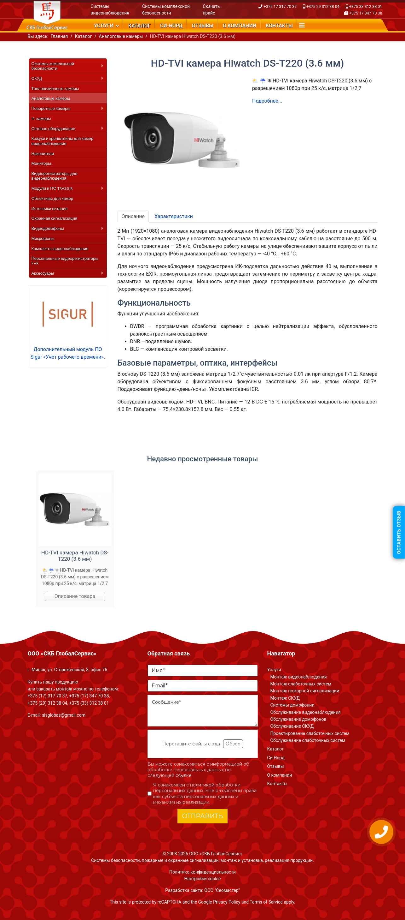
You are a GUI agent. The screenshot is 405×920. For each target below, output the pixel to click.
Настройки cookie (202, 878)
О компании (239, 26)
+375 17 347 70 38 (365, 13)
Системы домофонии (292, 705)
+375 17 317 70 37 (280, 6)
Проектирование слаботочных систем (310, 733)
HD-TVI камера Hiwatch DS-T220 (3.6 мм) (74, 555)
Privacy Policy (226, 902)
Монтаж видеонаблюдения (298, 676)
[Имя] (203, 671)
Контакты (279, 26)
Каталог (139, 26)
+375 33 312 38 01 (365, 6)
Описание (133, 216)
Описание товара (75, 596)
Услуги (103, 26)
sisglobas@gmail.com (63, 715)
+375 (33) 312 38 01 (89, 703)
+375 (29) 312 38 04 (47, 703)
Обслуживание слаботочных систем (307, 740)
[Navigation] (302, 25)
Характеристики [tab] (173, 216)
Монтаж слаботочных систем (300, 683)
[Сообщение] (203, 710)
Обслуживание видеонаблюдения (305, 712)
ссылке (184, 775)
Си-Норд (171, 26)
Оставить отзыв (399, 532)
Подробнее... (267, 101)
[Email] (203, 686)
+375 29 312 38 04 (322, 6)
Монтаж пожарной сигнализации (304, 690)
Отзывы (202, 26)
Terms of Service (266, 902)
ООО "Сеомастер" (222, 890)
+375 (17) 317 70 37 (47, 695)
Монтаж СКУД (285, 698)
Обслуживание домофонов (298, 719)
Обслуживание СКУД (292, 726)
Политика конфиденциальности (202, 872)
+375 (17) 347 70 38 (89, 695)
